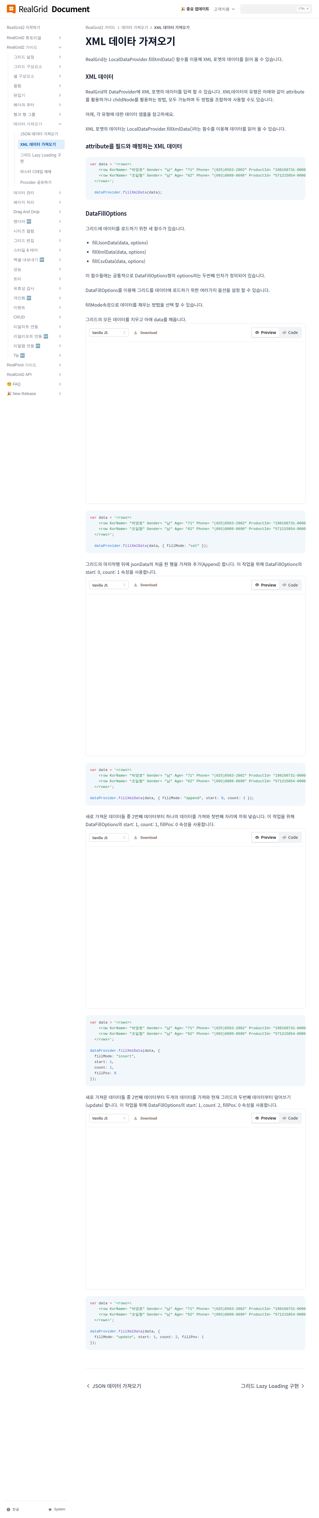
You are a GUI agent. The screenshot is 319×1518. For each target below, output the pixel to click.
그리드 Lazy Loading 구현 (40, 158)
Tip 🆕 (38, 355)
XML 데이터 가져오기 (38, 144)
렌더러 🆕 (38, 221)
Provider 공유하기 (35, 182)
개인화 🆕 (38, 297)
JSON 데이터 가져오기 (39, 134)
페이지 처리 (38, 202)
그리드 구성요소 (38, 66)
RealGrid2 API (34, 374)
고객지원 (225, 9)
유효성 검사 (38, 288)
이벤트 (38, 307)
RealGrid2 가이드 (34, 47)
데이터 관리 (38, 192)
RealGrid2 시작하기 (23, 27)
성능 (38, 269)
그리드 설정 (38, 56)
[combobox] (109, 332)
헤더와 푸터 (38, 104)
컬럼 (38, 85)
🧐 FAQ (34, 384)
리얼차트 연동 (38, 326)
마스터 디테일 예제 (35, 171)
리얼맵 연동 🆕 (38, 345)
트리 (38, 278)
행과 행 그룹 (38, 114)
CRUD (38, 317)
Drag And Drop (38, 211)
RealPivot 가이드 (34, 364)
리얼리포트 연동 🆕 (38, 336)
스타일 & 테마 (38, 250)
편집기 (38, 95)
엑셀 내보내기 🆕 (38, 259)
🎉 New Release (34, 393)
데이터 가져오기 (38, 123)
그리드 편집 (38, 240)
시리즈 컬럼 (38, 230)
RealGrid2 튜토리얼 (34, 37)
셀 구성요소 (38, 76)
